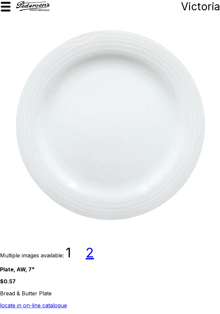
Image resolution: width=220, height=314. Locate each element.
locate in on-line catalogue (33, 305)
